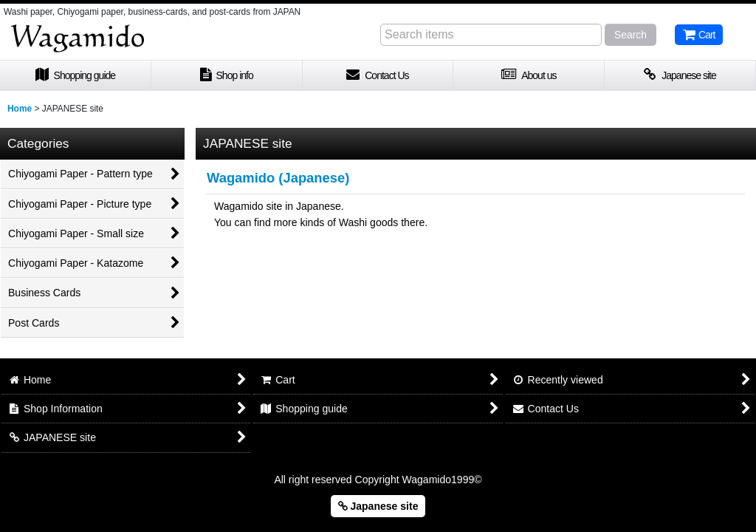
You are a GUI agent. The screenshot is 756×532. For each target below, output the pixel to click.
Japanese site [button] (378, 506)
